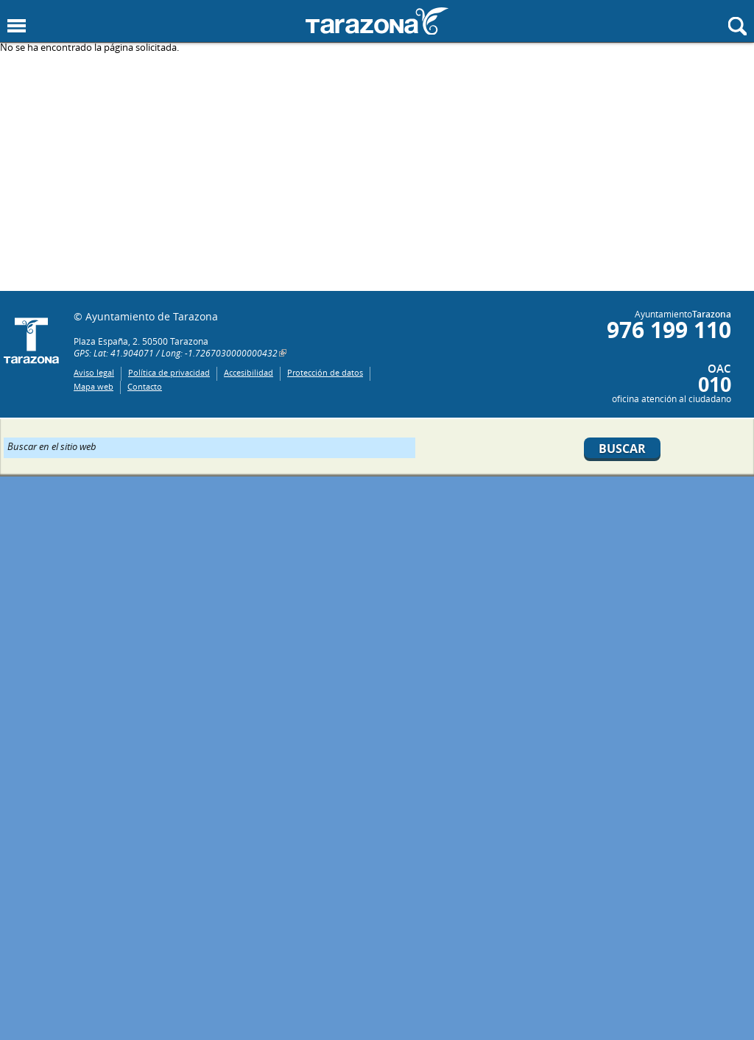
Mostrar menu (16, 26)
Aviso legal (94, 372)
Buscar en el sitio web (51, 446)
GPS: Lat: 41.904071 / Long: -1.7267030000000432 (176, 353)
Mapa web (93, 386)
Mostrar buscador (737, 26)
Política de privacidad (169, 372)
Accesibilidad (248, 372)
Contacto (144, 386)
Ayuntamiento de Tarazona (377, 21)
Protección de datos (325, 372)
